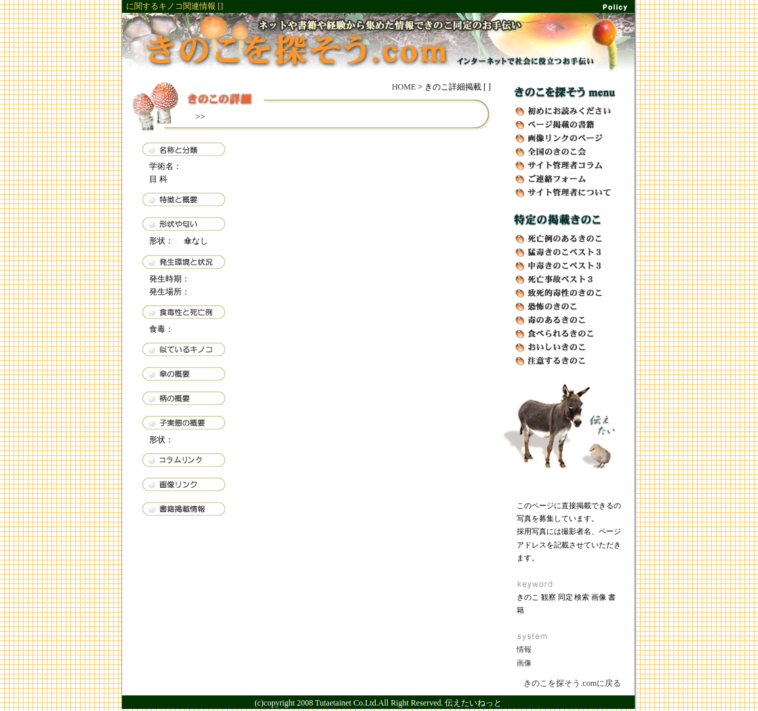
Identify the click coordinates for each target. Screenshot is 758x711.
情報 (524, 649)
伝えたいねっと (473, 703)
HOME (404, 87)
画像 (524, 663)
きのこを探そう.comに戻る (572, 683)
